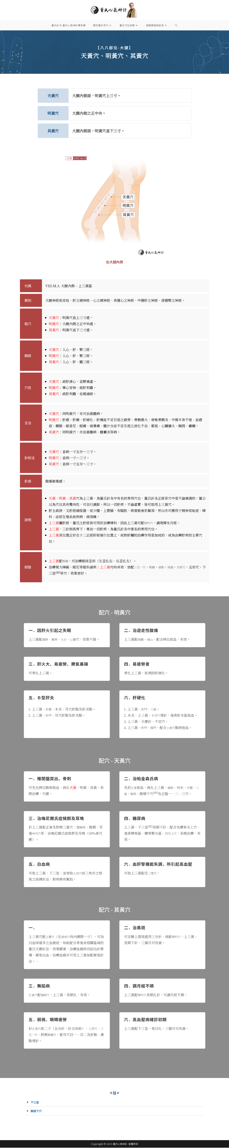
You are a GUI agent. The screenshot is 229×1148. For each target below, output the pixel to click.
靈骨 (56, 639)
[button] (114, 1102)
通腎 (164, 567)
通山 (151, 639)
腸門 (154, 727)
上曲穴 (173, 727)
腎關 (65, 560)
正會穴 (34, 994)
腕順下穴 (37, 1111)
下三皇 (36, 1102)
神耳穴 (37, 833)
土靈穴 (51, 936)
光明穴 (187, 567)
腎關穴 (58, 1034)
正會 (134, 787)
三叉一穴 (141, 567)
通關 (141, 639)
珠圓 (175, 567)
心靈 (76, 639)
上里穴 (95, 1028)
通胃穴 (68, 936)
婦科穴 (149, 522)
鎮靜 (45, 639)
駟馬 (137, 793)
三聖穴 (153, 873)
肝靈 (49, 709)
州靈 (192, 787)
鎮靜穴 (47, 994)
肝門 (49, 715)
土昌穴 (78, 873)
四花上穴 (172, 833)
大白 (66, 639)
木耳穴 (156, 715)
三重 (154, 709)
